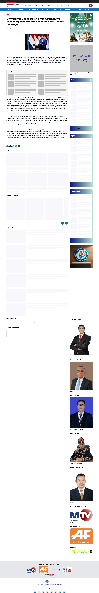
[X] (10, 146)
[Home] (8, 14)
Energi (80, 9)
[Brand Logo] (31, 569)
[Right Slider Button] (91, 9)
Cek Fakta (48, 9)
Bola (44, 5)
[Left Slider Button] (62, 223)
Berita (30, 5)
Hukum (21, 9)
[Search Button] (90, 5)
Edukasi (67, 9)
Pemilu (61, 9)
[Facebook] (7, 146)
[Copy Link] (19, 146)
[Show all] (90, 80)
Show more (37, 323)
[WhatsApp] (16, 146)
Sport (50, 5)
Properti (74, 9)
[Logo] (49, 581)
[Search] (78, 5)
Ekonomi (27, 9)
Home (24, 5)
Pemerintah (87, 9)
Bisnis (37, 5)
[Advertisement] (81, 293)
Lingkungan (35, 9)
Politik (15, 9)
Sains (42, 9)
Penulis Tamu (58, 5)
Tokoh (55, 9)
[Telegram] (13, 146)
